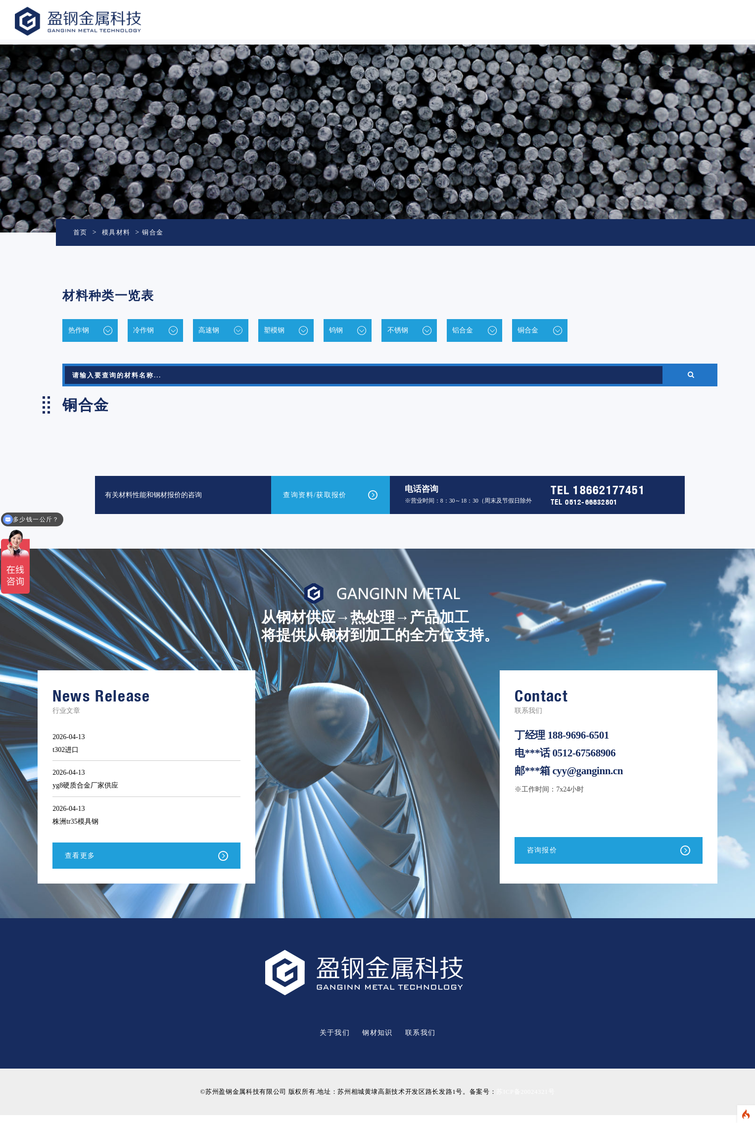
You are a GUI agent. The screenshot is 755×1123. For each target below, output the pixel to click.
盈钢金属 (107, 21)
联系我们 (420, 1041)
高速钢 (232, 331)
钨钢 (382, 331)
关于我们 (335, 1041)
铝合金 (532, 331)
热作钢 (79, 331)
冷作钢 (155, 331)
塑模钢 (309, 331)
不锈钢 (455, 331)
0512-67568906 (583, 761)
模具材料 (118, 232)
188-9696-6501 (578, 743)
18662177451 (609, 494)
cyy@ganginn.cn (587, 779)
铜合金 (156, 232)
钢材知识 (377, 1041)
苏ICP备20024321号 (525, 1100)
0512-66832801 (591, 507)
